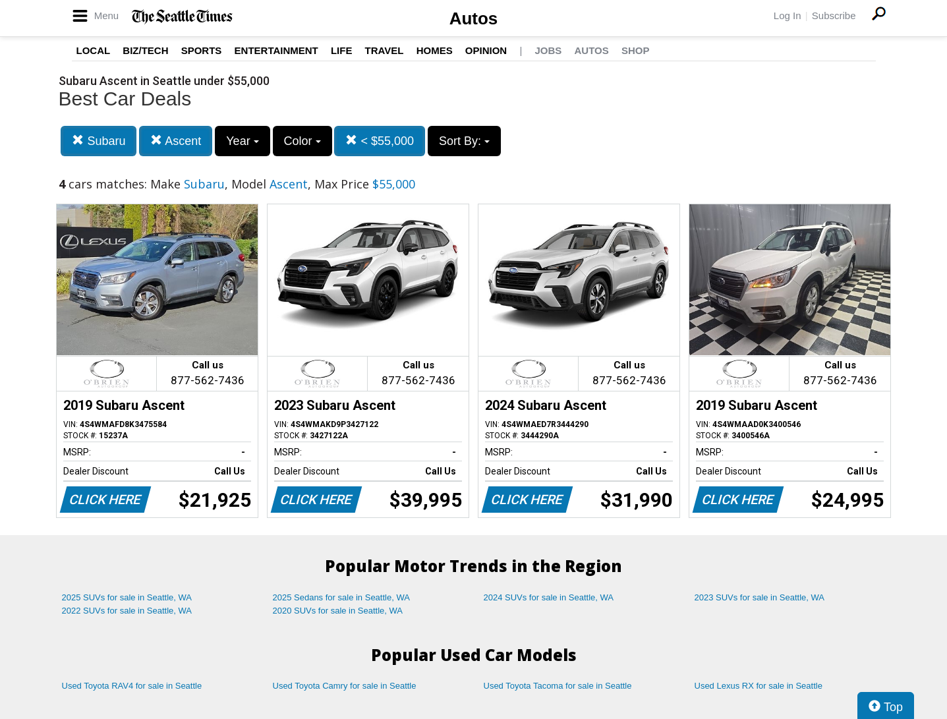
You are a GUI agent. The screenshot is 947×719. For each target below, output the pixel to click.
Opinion (486, 50)
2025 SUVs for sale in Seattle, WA (127, 597)
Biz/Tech (145, 50)
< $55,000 (379, 141)
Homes (434, 50)
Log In (787, 15)
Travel (384, 50)
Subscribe (834, 15)
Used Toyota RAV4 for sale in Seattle (132, 686)
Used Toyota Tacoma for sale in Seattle (558, 686)
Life (342, 50)
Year (242, 141)
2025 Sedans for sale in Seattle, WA (341, 597)
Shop (635, 50)
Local (93, 50)
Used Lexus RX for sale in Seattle (758, 686)
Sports (201, 50)
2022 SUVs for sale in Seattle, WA (127, 611)
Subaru (98, 141)
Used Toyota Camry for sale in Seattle (344, 686)
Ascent (175, 141)
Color (302, 141)
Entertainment (276, 50)
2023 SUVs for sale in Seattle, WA (760, 597)
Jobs (547, 50)
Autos (473, 18)
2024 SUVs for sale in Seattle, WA (549, 597)
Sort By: (464, 141)
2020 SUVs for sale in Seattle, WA (338, 611)
